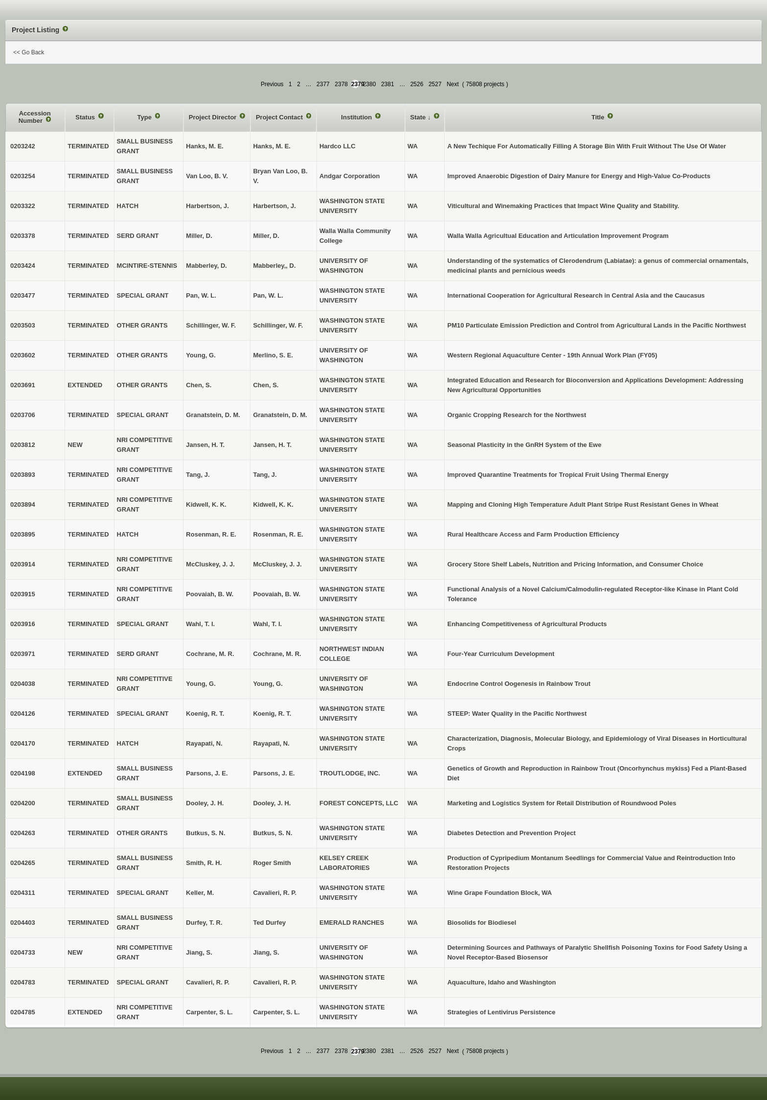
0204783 (22, 982)
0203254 (22, 176)
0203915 (22, 594)
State (419, 117)
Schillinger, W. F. (278, 325)
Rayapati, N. (271, 743)
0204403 (22, 922)
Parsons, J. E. (273, 773)
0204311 (22, 892)
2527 (435, 84)
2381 (387, 84)
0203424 (22, 265)
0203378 (22, 235)
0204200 (22, 803)
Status (85, 117)
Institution (357, 117)
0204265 (22, 862)
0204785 (22, 1012)
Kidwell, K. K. (273, 504)
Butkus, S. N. (272, 833)
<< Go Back (28, 52)
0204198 (22, 773)
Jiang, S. (266, 952)
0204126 (22, 713)
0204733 (22, 952)
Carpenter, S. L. (276, 1012)
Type (145, 117)
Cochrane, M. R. (277, 653)
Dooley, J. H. (272, 803)
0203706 (22, 415)
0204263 (22, 833)
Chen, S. (265, 385)
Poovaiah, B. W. (276, 594)
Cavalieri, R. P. (274, 892)
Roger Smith (272, 862)
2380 (369, 84)
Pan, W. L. (268, 295)
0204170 (22, 743)
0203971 (22, 653)
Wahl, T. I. (267, 624)
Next (453, 84)
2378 (341, 84)
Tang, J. (264, 474)
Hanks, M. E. (272, 146)
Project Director (213, 117)
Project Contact (280, 117)
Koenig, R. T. (272, 713)
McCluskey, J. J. (277, 564)
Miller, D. (266, 235)
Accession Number (35, 117)
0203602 (22, 355)
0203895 (22, 534)
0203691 (22, 385)
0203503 (22, 325)
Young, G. (267, 683)
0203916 (22, 624)
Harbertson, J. (274, 206)
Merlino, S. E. (273, 355)
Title (598, 117)
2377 (323, 84)
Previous (272, 84)
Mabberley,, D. (274, 265)
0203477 (22, 295)
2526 (417, 84)
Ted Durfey (269, 922)
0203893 (22, 474)
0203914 (22, 564)
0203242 (22, 146)
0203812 (22, 444)
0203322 (22, 206)
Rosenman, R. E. (278, 534)
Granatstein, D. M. (280, 415)
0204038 (22, 683)
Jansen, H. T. (272, 444)
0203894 (22, 504)
